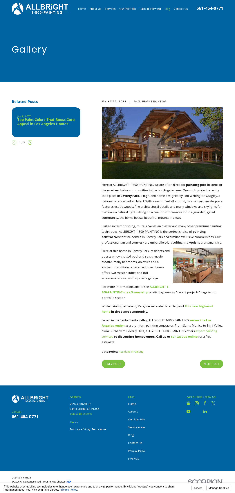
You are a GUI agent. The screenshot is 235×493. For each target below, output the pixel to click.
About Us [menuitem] (95, 8)
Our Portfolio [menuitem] (127, 8)
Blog (131, 435)
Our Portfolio (136, 419)
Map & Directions (81, 413)
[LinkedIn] (205, 411)
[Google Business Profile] (188, 403)
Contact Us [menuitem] (181, 8)
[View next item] (30, 142)
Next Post (211, 364)
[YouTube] (188, 411)
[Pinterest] (213, 411)
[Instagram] (197, 403)
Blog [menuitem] (167, 8)
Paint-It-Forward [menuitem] (150, 8)
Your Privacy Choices (57, 481)
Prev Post (113, 364)
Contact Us (135, 443)
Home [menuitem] (82, 8)
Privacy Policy (136, 450)
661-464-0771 (209, 8)
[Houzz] (197, 411)
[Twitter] (213, 403)
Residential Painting (131, 351)
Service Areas (136, 427)
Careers (133, 411)
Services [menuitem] (110, 8)
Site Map (133, 458)
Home (132, 404)
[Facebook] (205, 403)
